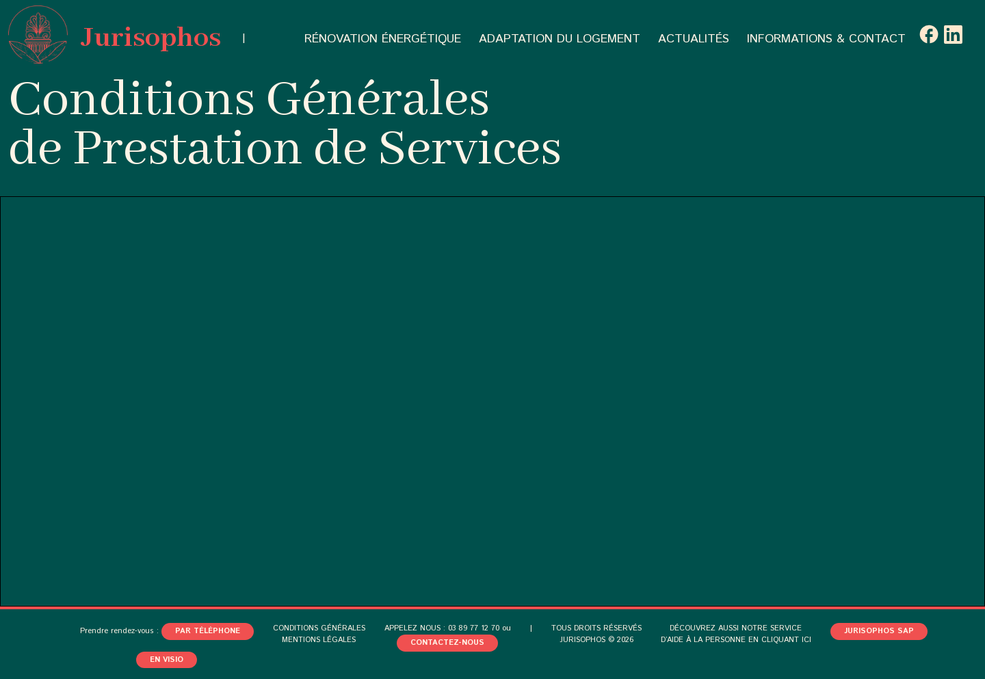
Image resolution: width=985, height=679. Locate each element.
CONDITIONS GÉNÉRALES (319, 628)
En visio (166, 659)
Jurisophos (114, 34)
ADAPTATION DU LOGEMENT (559, 39)
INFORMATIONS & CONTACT (826, 39)
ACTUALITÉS (693, 39)
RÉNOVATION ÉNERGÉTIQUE (382, 39)
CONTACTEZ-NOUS (447, 642)
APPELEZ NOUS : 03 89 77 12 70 (441, 628)
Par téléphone (207, 631)
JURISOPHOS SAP (879, 631)
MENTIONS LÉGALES (319, 640)
